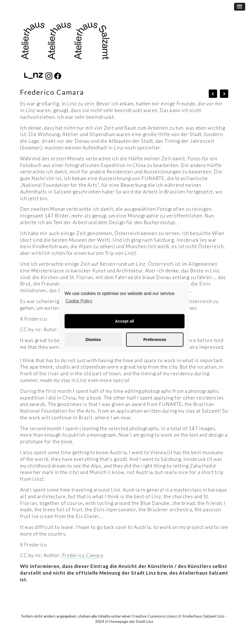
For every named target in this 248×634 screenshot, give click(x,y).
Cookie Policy (78, 301)
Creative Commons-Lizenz (154, 616)
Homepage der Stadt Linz (131, 621)
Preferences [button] (154, 339)
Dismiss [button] (93, 339)
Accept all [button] (124, 321)
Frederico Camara (82, 555)
